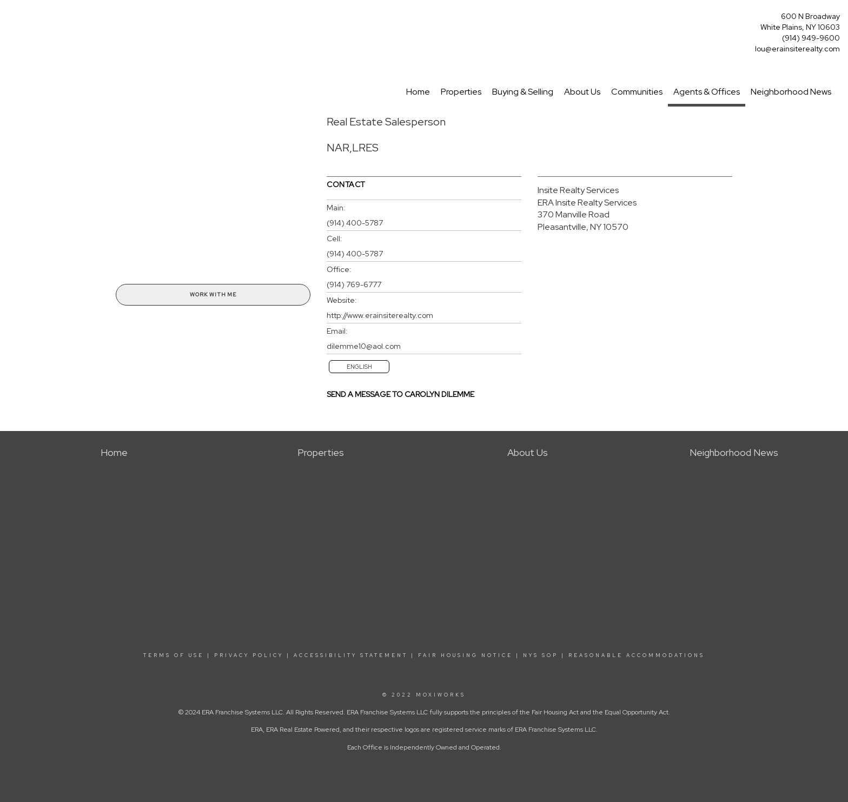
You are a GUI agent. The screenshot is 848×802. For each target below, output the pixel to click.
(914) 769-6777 (354, 284)
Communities (636, 91)
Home (418, 91)
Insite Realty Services (578, 190)
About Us (582, 91)
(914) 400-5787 (355, 223)
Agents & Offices (706, 91)
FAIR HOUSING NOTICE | (469, 655)
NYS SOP (540, 655)
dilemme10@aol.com (364, 346)
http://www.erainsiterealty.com (380, 315)
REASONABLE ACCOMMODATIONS (635, 655)
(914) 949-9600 (811, 38)
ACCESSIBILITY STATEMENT (351, 655)
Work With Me (213, 294)
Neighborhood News (791, 91)
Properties (461, 91)
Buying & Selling (522, 91)
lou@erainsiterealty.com (797, 49)
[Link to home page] (11, 20)
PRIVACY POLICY (248, 655)
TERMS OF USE (173, 655)
